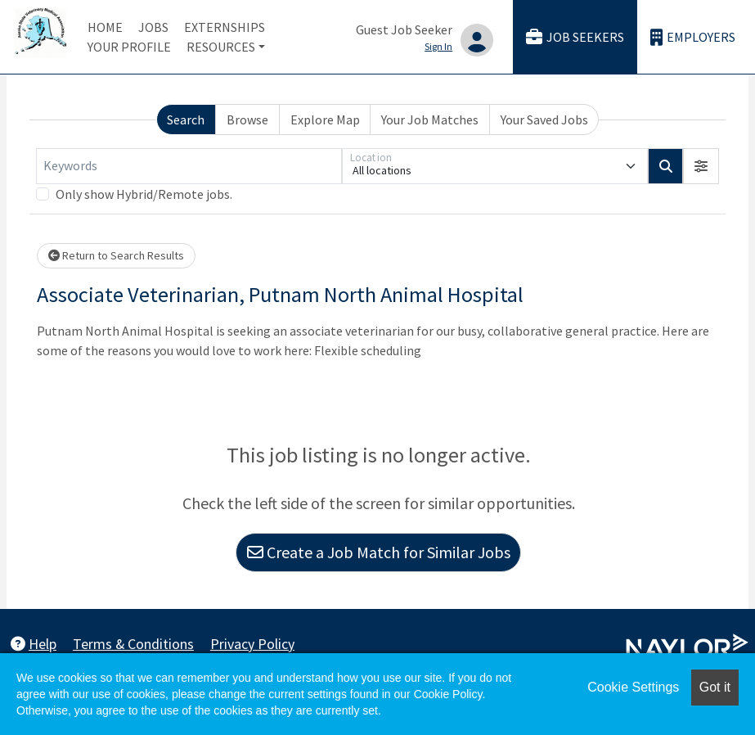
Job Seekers (575, 37)
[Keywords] (189, 166)
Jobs (153, 27)
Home (105, 27)
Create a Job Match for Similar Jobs (378, 552)
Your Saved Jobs (544, 119)
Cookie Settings (633, 687)
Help (33, 643)
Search (185, 119)
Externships (224, 27)
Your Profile (129, 46)
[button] (701, 166)
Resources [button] (221, 46)
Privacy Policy (252, 643)
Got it (714, 687)
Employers (692, 37)
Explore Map (325, 119)
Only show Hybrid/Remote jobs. (144, 194)
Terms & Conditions (133, 643)
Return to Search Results (116, 255)
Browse (247, 119)
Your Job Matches (430, 119)
